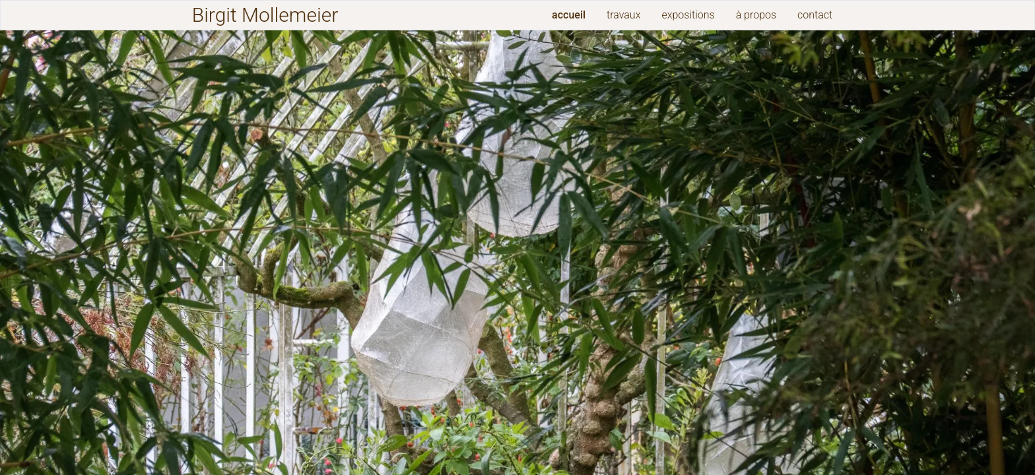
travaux (623, 15)
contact (814, 15)
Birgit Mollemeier (265, 14)
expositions (687, 15)
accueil (568, 15)
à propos (756, 15)
